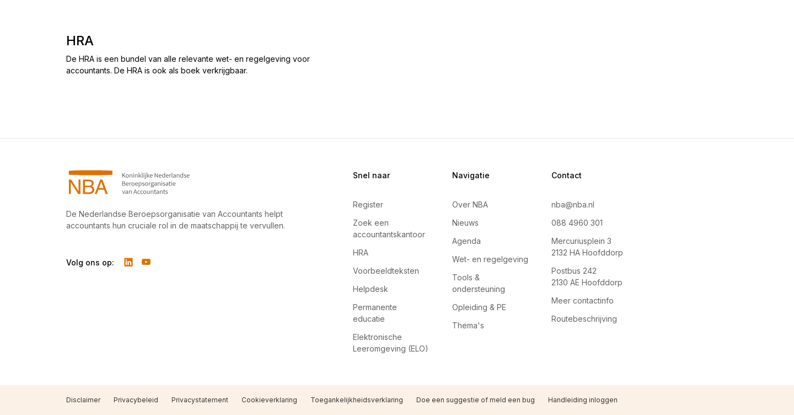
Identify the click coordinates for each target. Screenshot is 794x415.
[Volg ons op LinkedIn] (128, 262)
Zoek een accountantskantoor (389, 228)
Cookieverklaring (269, 400)
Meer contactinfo (582, 300)
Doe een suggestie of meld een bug (475, 400)
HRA (360, 252)
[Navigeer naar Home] (183, 182)
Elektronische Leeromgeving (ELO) (390, 342)
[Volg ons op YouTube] (146, 262)
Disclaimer (83, 400)
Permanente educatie (375, 312)
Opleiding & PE (479, 307)
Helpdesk (370, 289)
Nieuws (465, 222)
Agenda (466, 241)
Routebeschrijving (584, 318)
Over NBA (470, 204)
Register (368, 204)
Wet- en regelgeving (490, 259)
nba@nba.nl (572, 204)
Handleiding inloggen (583, 400)
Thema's (468, 325)
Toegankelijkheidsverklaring (356, 400)
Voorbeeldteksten (386, 270)
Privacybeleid (136, 400)
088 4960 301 (577, 222)
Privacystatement (199, 400)
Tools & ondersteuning (478, 283)
